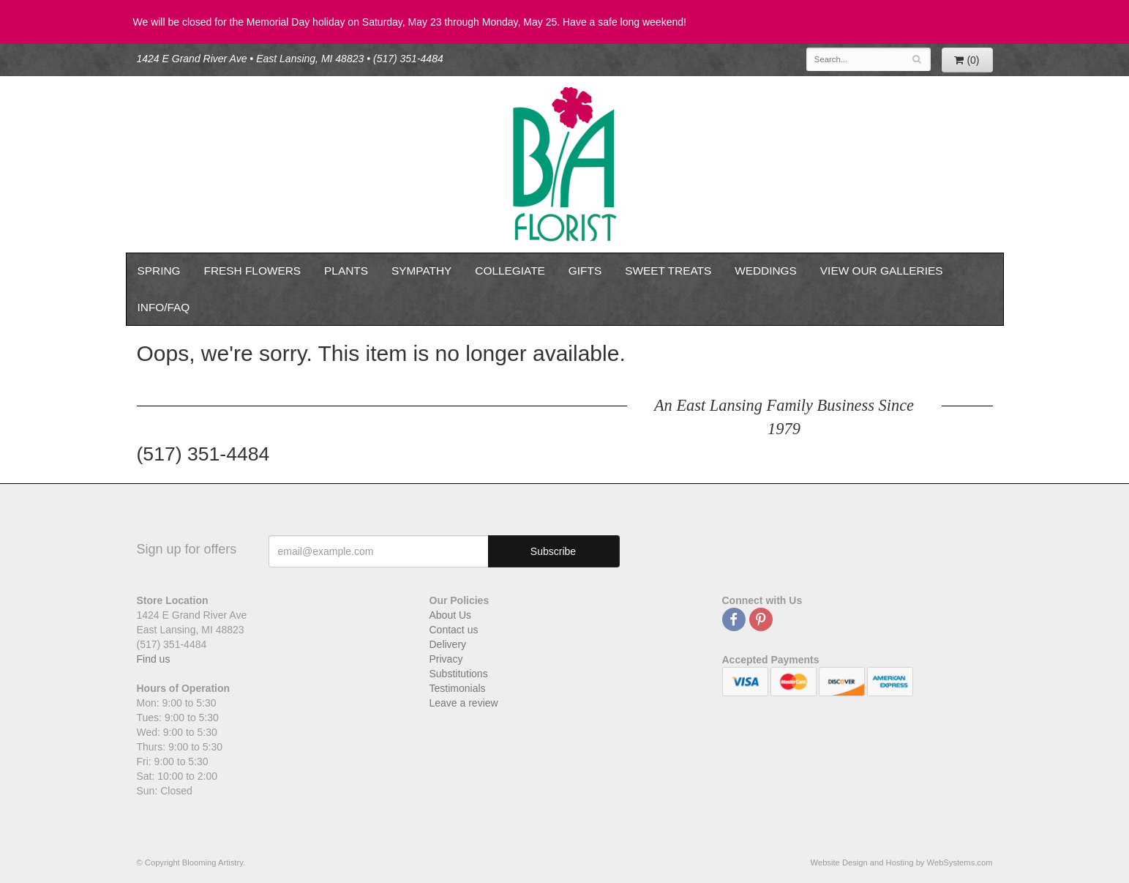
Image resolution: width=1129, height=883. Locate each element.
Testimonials (458, 688)
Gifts (585, 270)
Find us (153, 659)
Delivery (448, 644)
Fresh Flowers (252, 270)
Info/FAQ (164, 307)
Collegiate (510, 270)
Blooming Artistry (565, 164)
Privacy (446, 659)
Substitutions (459, 673)
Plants (346, 270)
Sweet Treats (668, 270)
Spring (159, 270)
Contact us (454, 630)
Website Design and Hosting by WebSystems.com (902, 862)
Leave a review (464, 703)
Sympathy (421, 270)
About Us (451, 615)
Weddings (766, 270)
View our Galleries (881, 270)
